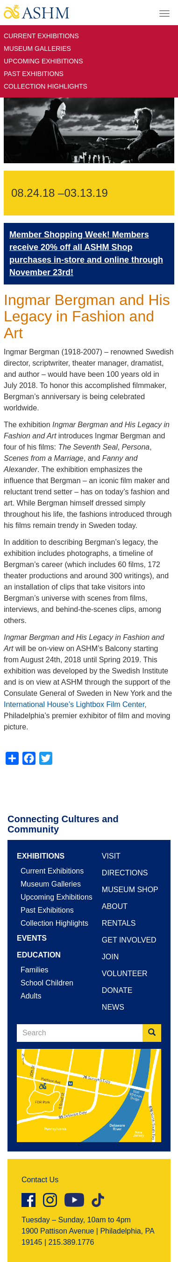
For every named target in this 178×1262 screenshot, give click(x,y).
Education (39, 955)
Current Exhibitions (41, 36)
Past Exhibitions (34, 73)
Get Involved (129, 940)
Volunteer (125, 974)
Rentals (119, 923)
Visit (111, 856)
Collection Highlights (45, 86)
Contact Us (39, 1180)
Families (35, 970)
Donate (117, 990)
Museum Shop (130, 890)
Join (110, 957)
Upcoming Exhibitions (43, 61)
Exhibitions (40, 856)
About (115, 906)
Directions (125, 873)
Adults (31, 996)
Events (32, 938)
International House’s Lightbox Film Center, (75, 704)
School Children (47, 983)
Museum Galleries (37, 48)
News (113, 1007)
